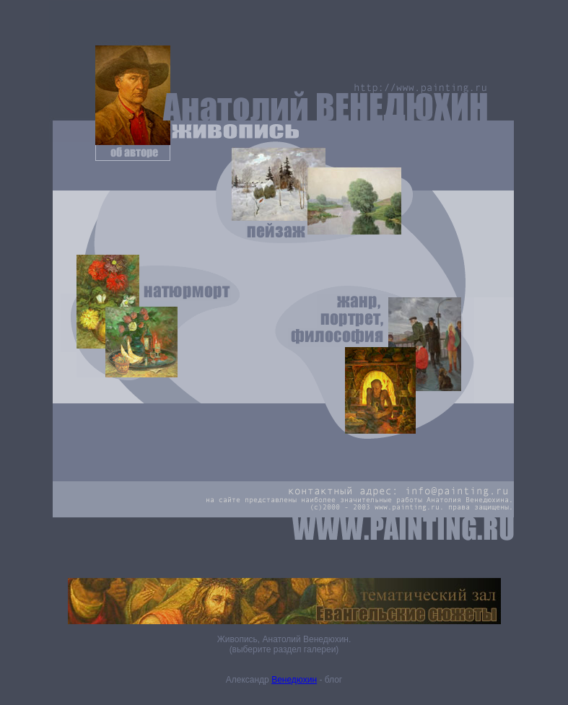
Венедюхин (294, 680)
